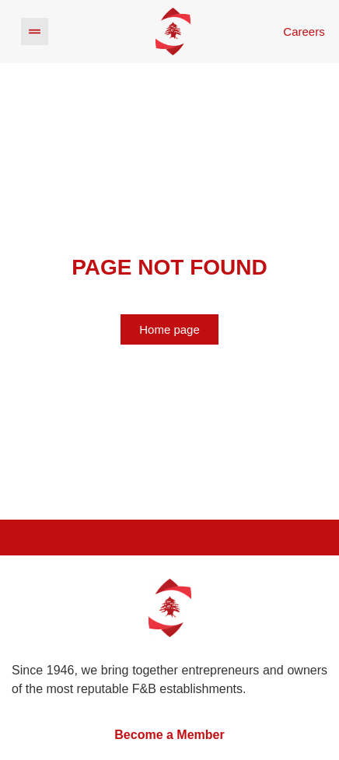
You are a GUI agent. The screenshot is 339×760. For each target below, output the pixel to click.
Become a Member (169, 734)
